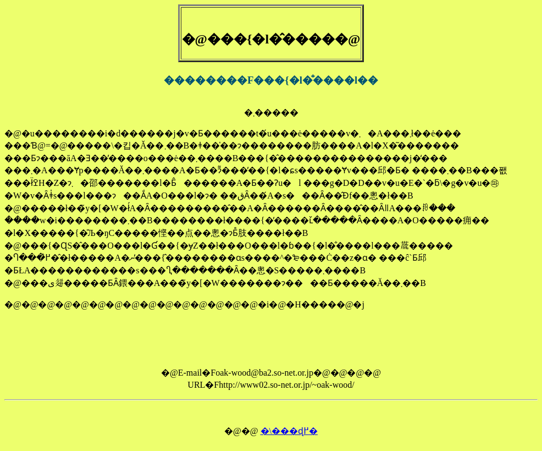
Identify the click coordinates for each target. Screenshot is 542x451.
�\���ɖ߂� (289, 431)
